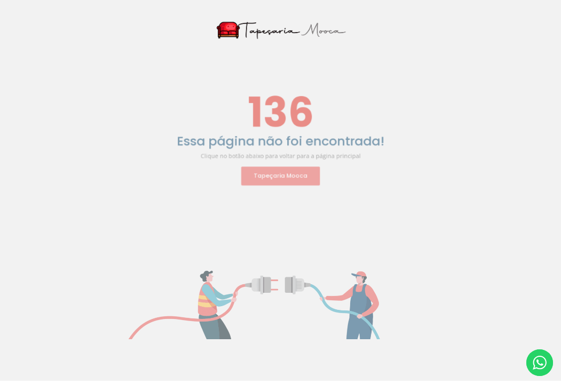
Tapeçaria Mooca (280, 173)
